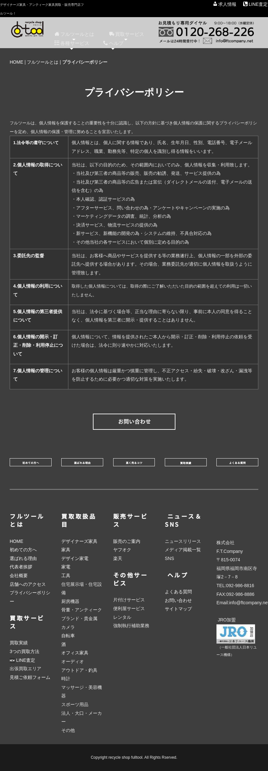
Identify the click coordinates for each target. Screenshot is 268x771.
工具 (65, 575)
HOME (16, 62)
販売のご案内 (126, 541)
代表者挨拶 (21, 566)
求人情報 (224, 4)
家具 (65, 549)
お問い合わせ (178, 600)
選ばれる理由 (23, 558)
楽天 (117, 558)
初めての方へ (23, 549)
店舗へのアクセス (28, 584)
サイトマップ (178, 608)
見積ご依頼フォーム (30, 677)
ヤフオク (122, 549)
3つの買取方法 (24, 651)
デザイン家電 (74, 558)
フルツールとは (42, 62)
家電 (65, 566)
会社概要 (19, 575)
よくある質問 (178, 591)
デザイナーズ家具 (79, 541)
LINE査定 (255, 4)
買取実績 (19, 642)
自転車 (68, 635)
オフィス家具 (74, 652)
